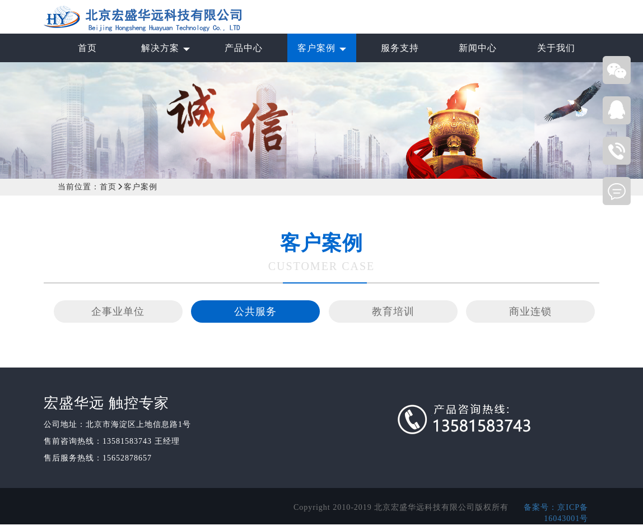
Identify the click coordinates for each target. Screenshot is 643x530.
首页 (108, 187)
